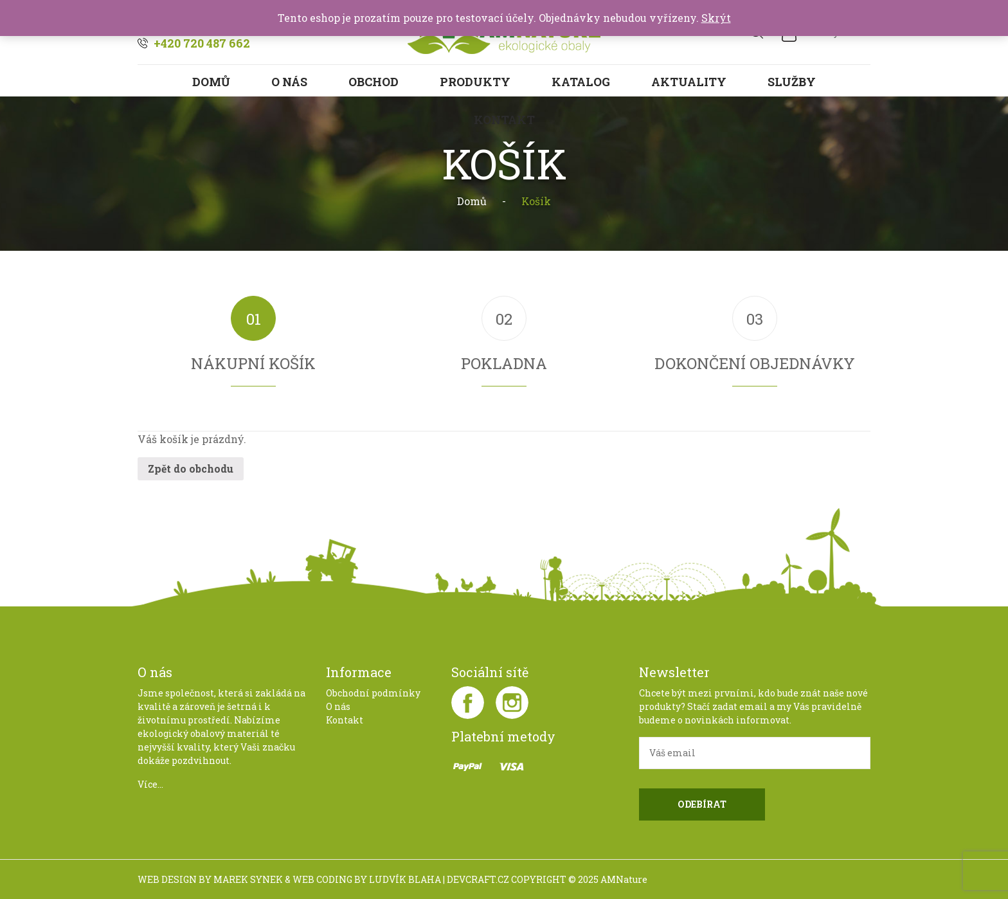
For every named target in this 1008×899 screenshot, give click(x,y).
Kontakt (344, 720)
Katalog (581, 81)
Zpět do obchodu (190, 468)
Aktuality (688, 81)
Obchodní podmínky (373, 693)
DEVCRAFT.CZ (478, 879)
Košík (536, 201)
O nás (289, 81)
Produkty (475, 81)
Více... (150, 784)
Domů (211, 81)
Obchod (373, 81)
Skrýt (716, 17)
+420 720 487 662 (202, 43)
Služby (792, 81)
